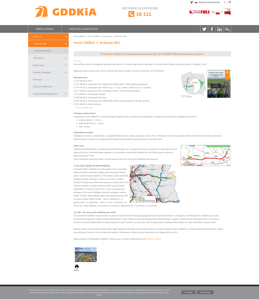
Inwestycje (37, 79)
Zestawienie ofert (86, 107)
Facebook (212, 29)
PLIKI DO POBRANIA (42, 87)
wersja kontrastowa (209, 2)
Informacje (37, 36)
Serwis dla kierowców (83, 29)
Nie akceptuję (205, 292)
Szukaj (227, 29)
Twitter (204, 29)
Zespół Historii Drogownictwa (45, 94)
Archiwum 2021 (40, 43)
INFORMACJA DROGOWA (140, 14)
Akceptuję (188, 292)
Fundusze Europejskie (42, 72)
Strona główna (79, 36)
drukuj (76, 270)
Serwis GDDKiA (45, 29)
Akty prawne (38, 58)
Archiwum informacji (42, 51)
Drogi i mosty (38, 65)
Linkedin (219, 29)
